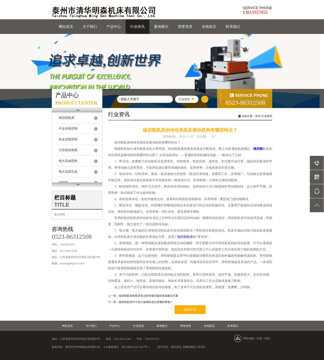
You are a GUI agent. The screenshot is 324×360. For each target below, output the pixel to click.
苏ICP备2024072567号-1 (136, 347)
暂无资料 (59, 214)
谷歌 (267, 338)
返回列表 (190, 309)
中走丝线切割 (68, 128)
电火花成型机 (68, 161)
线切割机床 (66, 117)
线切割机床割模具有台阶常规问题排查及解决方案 (148, 295)
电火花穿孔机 (68, 171)
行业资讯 (137, 27)
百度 (259, 338)
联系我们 (233, 27)
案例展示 (161, 27)
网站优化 (176, 347)
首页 (258, 116)
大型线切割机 (68, 150)
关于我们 (90, 27)
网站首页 (66, 27)
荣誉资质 (185, 27)
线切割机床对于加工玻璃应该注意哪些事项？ (146, 302)
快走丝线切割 (68, 139)
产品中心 (113, 27)
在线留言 (209, 27)
